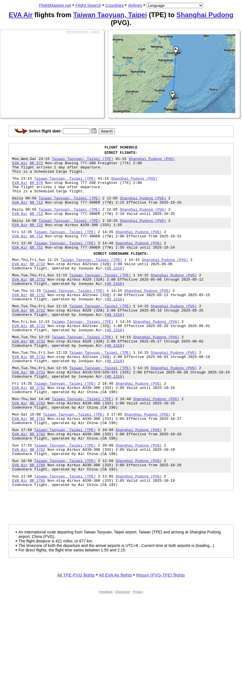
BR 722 (36, 238)
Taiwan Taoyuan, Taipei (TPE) (82, 161)
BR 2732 (37, 283)
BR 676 (36, 189)
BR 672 (36, 166)
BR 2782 (37, 427)
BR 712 (36, 212)
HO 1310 (114, 288)
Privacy (138, 647)
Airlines (135, 5)
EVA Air (21, 15)
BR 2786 (37, 517)
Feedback (106, 647)
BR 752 (36, 251)
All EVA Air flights (115, 630)
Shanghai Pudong (204, 15)
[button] (93, 130)
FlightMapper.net (55, 5)
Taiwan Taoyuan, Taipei (110, 15)
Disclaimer (123, 647)
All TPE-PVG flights (76, 630)
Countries (114, 5)
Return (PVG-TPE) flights (160, 630)
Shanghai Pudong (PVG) (152, 161)
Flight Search (88, 5)
